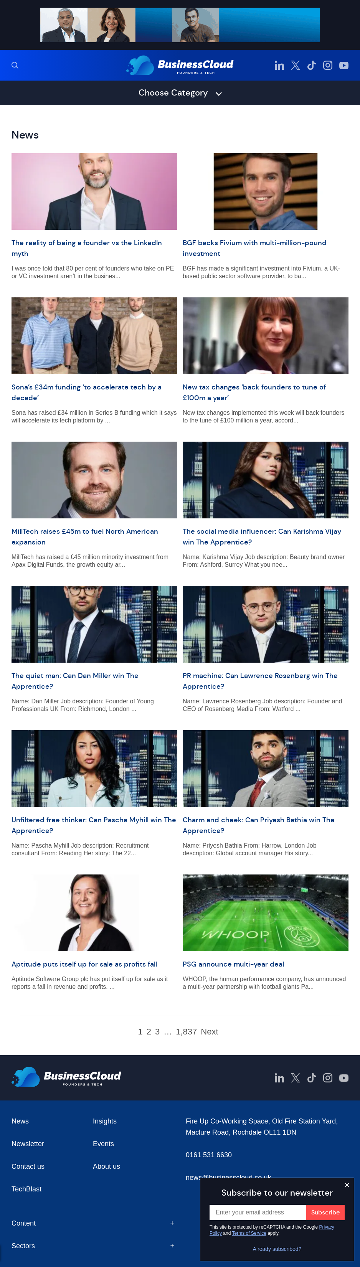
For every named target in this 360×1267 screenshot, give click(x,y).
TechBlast (26, 1189)
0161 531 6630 (209, 1155)
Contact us (28, 1166)
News (20, 1121)
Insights (105, 1121)
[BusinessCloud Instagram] (327, 65)
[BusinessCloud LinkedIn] (279, 65)
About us (106, 1166)
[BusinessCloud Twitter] (295, 65)
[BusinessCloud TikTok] (311, 65)
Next (209, 1032)
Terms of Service (249, 1233)
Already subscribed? (277, 1249)
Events (103, 1144)
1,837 (186, 1032)
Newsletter (28, 1144)
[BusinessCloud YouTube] (343, 65)
